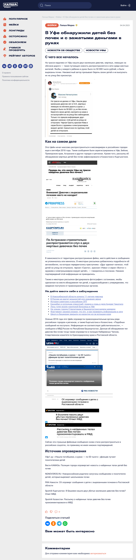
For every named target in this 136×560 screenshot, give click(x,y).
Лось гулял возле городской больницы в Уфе (72, 306)
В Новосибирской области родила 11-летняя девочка (76, 296)
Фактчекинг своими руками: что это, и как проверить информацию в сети (86, 311)
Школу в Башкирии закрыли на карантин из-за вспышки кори (80, 314)
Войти (125, 5)
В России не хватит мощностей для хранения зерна (75, 299)
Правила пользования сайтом (15, 76)
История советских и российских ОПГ (68, 301)
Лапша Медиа (67, 25)
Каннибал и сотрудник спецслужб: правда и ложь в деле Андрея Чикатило (86, 304)
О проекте (6, 73)
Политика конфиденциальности (15, 80)
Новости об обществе (63, 50)
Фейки (52, 25)
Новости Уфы (96, 50)
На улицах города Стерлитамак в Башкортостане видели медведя (82, 309)
